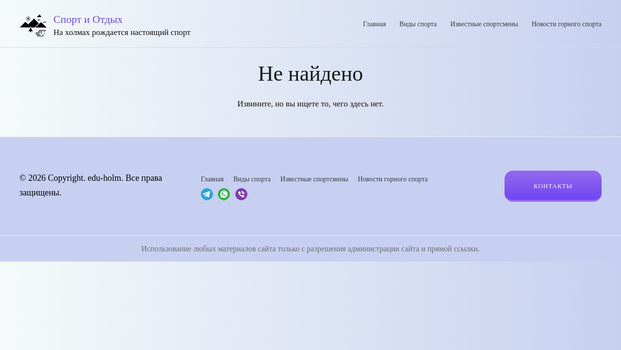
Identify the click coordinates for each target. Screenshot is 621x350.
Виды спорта (418, 24)
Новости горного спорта (567, 24)
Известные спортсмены (484, 24)
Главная (374, 24)
